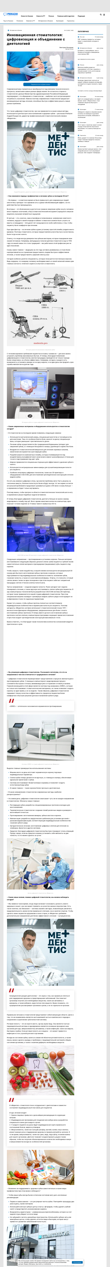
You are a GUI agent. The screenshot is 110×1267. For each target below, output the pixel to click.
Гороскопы (83, 132)
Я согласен (77, 1262)
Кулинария (83, 93)
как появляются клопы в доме (86, 56)
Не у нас (82, 34)
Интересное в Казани (16, 27)
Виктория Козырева (66, 44)
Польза (82, 62)
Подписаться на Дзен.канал (40, 81)
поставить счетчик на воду (85, 88)
